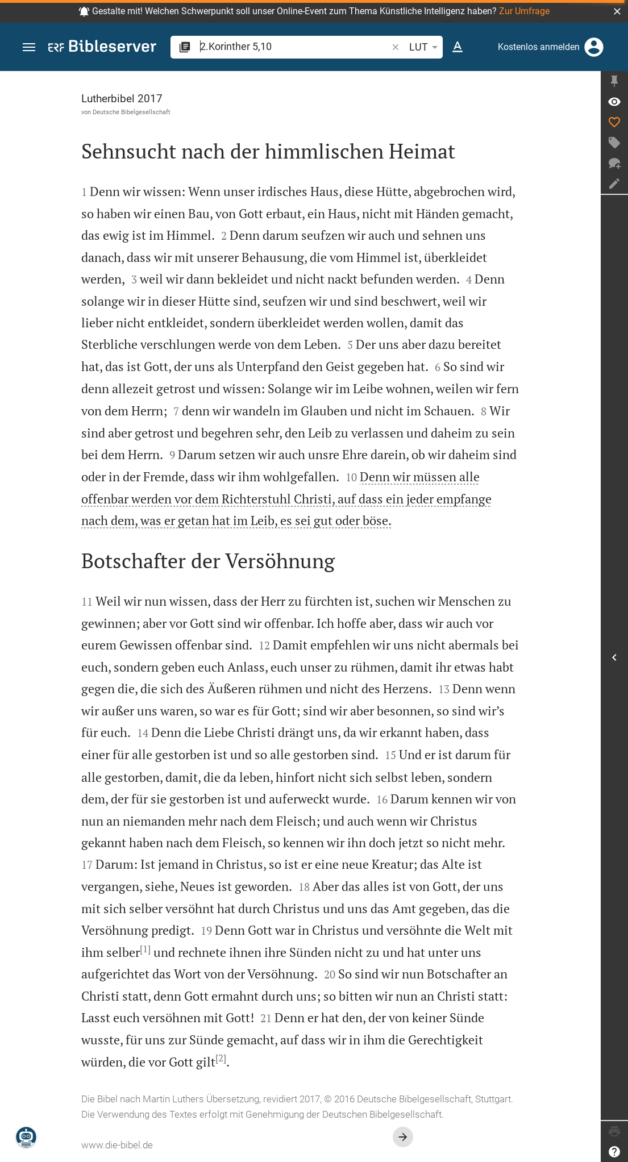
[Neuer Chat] (614, 163)
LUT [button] (425, 47)
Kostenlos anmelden (539, 46)
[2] (220, 1058)
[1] (145, 949)
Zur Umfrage (524, 11)
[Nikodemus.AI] (26, 1137)
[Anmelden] (594, 47)
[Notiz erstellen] (614, 183)
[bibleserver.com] (102, 48)
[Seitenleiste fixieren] (614, 81)
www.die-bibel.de (117, 1145)
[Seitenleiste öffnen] (614, 657)
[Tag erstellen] (614, 142)
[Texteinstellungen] (457, 47)
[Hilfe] (614, 1152)
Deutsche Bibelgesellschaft (131, 112)
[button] (617, 11)
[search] (294, 46)
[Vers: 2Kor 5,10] (614, 101)
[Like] (614, 122)
